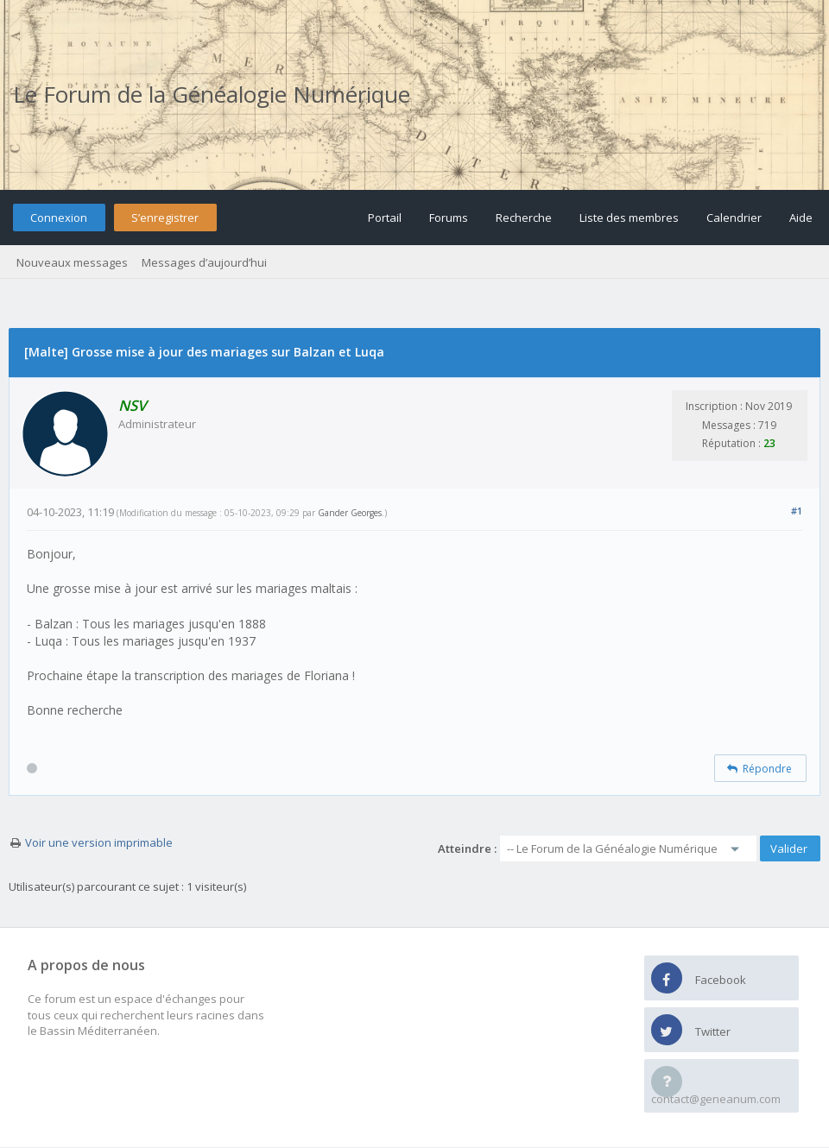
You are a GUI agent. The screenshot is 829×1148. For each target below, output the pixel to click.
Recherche (524, 217)
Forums (448, 217)
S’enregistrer (165, 217)
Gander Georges (350, 513)
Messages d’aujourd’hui (204, 262)
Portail (385, 217)
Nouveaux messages (72, 262)
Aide (801, 217)
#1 (796, 510)
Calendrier (734, 217)
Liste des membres (629, 217)
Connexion (58, 217)
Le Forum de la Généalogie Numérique (211, 94)
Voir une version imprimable (99, 842)
